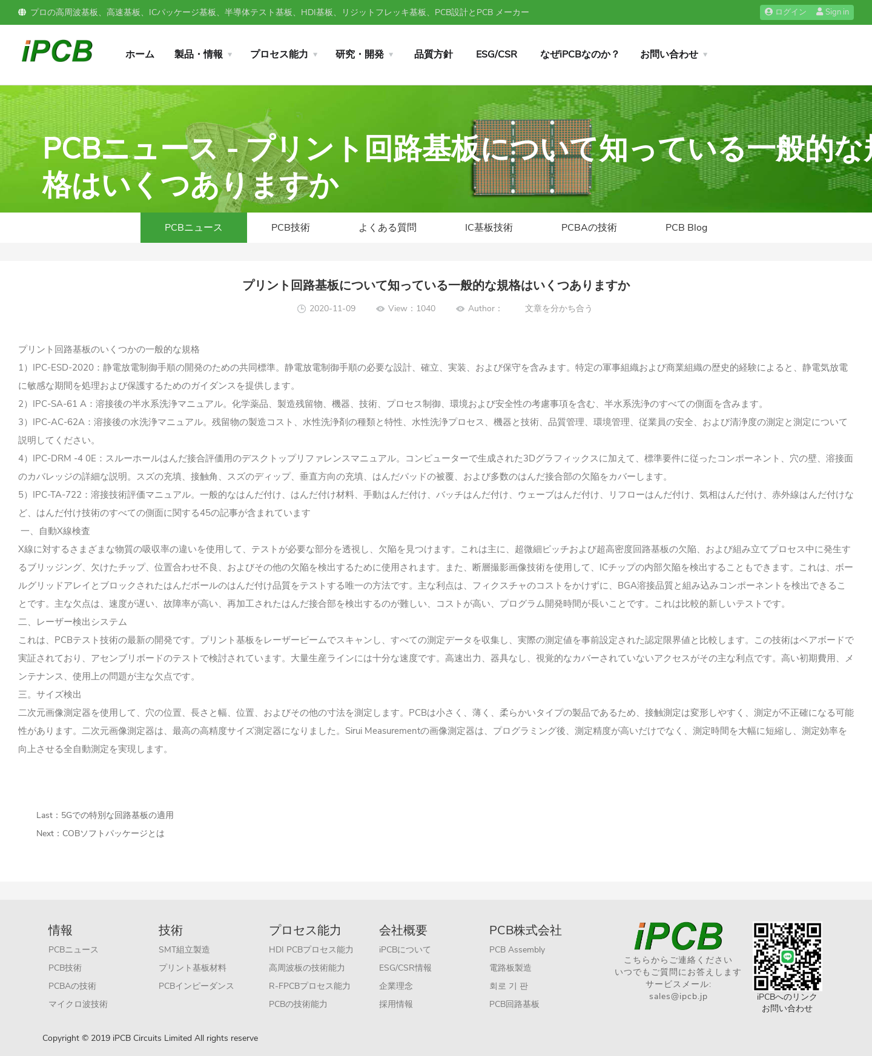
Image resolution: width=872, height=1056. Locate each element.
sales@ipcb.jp (678, 996)
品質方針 (433, 54)
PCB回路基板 (514, 1004)
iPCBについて (405, 949)
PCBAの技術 (589, 227)
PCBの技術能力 (298, 1004)
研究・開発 (359, 54)
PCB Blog (686, 227)
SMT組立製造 (184, 949)
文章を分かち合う (559, 308)
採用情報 (396, 1004)
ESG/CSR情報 (405, 968)
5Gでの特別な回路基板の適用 (117, 815)
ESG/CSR (496, 54)
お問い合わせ (669, 54)
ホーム (139, 54)
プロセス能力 (279, 54)
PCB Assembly (517, 949)
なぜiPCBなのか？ (580, 54)
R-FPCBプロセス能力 (310, 986)
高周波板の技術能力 (307, 968)
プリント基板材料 (192, 968)
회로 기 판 (508, 986)
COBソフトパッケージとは (113, 833)
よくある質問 (387, 227)
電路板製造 (510, 968)
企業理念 (396, 986)
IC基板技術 (489, 227)
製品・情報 (198, 54)
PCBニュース (194, 227)
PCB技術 (290, 227)
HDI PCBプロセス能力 (311, 949)
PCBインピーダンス (196, 986)
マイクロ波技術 (78, 1004)
